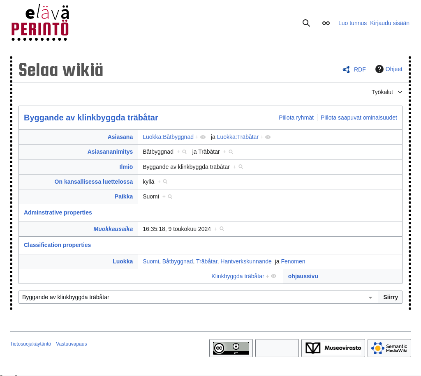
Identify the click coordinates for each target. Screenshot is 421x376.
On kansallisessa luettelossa (94, 181)
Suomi (151, 261)
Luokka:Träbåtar (238, 137)
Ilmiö (126, 167)
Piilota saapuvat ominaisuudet (359, 117)
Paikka (124, 196)
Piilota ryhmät (296, 117)
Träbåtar (206, 261)
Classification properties (57, 245)
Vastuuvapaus (71, 344)
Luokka (123, 261)
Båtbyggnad (177, 261)
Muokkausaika (113, 229)
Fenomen (293, 261)
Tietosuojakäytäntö (30, 344)
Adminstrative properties (58, 212)
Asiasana (120, 137)
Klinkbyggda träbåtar (237, 276)
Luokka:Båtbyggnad (168, 137)
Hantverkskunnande (246, 261)
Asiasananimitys (110, 151)
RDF (360, 69)
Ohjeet (387, 69)
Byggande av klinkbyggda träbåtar (91, 117)
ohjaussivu (303, 276)
